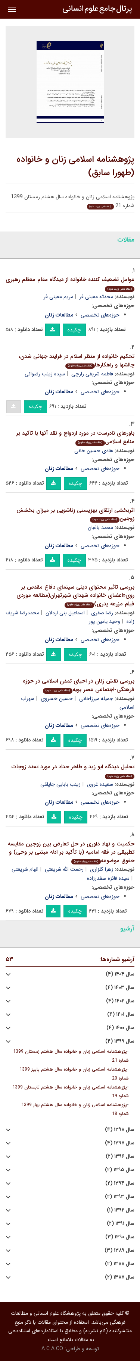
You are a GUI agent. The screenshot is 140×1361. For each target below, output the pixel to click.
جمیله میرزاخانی (96, 698)
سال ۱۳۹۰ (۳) (119, 1237)
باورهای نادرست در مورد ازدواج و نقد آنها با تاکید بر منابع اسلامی (75, 437)
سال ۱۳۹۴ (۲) (119, 1183)
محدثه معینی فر (96, 297)
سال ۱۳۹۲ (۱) (120, 1210)
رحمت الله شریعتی (64, 869)
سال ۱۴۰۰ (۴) (120, 1028)
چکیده (74, 330)
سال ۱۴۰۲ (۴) (120, 1001)
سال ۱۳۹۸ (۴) (119, 1130)
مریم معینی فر (58, 297)
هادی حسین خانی (93, 451)
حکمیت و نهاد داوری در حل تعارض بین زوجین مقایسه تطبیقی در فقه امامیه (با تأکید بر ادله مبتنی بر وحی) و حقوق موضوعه (71, 852)
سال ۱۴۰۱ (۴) (120, 1014)
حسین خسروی (57, 698)
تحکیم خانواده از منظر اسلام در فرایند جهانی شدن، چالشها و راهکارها (76, 360)
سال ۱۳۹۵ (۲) (119, 1170)
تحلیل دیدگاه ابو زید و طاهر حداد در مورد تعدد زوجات (73, 770)
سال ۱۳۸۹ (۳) (119, 1250)
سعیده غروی (100, 784)
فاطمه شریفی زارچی (92, 374)
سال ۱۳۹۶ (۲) (120, 1156)
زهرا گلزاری (101, 869)
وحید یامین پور (104, 621)
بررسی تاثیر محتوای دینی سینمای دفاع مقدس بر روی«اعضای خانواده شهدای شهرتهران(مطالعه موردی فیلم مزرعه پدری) (75, 595)
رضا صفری (102, 613)
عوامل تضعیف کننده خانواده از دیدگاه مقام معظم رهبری (70, 283)
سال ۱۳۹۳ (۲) (119, 1197)
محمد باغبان (100, 527)
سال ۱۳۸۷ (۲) (119, 1277)
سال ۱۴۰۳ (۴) (119, 988)
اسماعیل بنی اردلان (65, 613)
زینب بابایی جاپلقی (60, 784)
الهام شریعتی (25, 869)
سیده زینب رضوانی (45, 374)
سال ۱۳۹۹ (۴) (119, 1041)
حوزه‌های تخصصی (100, 315)
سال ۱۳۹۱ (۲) (120, 1224)
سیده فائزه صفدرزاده (108, 878)
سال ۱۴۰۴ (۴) (120, 974)
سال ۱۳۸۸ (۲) (119, 1264)
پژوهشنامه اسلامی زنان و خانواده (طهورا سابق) (75, 166)
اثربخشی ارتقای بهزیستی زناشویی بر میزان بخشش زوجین (75, 514)
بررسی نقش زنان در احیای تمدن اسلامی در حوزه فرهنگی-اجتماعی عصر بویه (78, 685)
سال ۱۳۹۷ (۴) (119, 1143)
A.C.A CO (52, 1349)
